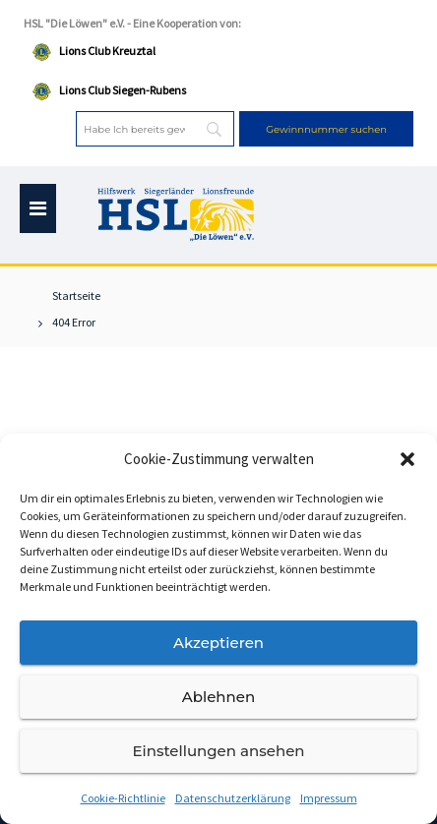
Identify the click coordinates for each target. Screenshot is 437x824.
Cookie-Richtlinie (123, 798)
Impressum (328, 798)
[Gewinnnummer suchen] (326, 129)
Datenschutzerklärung (232, 798)
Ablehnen (218, 696)
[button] (407, 459)
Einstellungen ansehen (218, 750)
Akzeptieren (218, 642)
